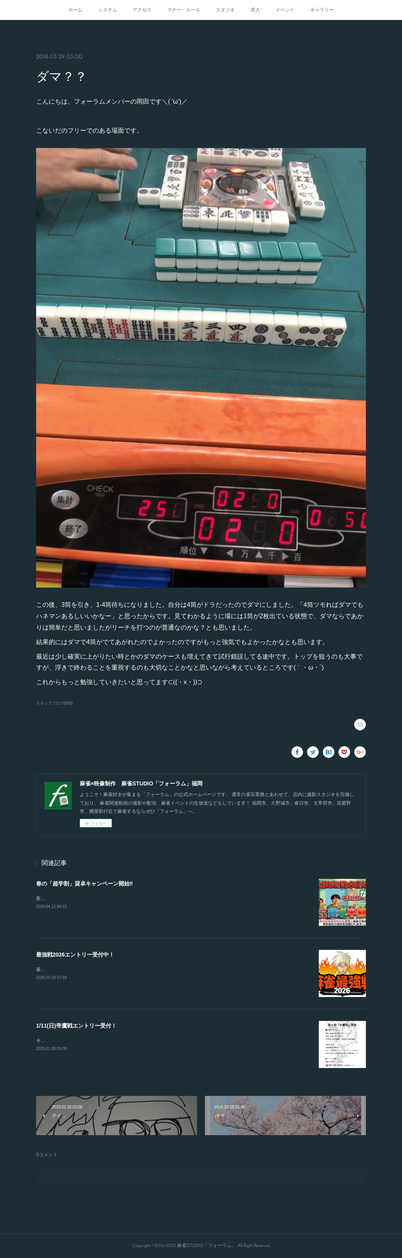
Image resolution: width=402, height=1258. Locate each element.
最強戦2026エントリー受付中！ (75, 954)
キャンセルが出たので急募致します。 (76, 1040)
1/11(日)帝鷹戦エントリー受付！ (76, 1025)
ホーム (75, 10)
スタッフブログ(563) (54, 703)
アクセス (142, 10)
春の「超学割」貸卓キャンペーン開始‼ (84, 883)
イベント (285, 10)
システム (107, 10)
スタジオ (225, 10)
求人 (255, 10)
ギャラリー (322, 10)
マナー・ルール (183, 10)
